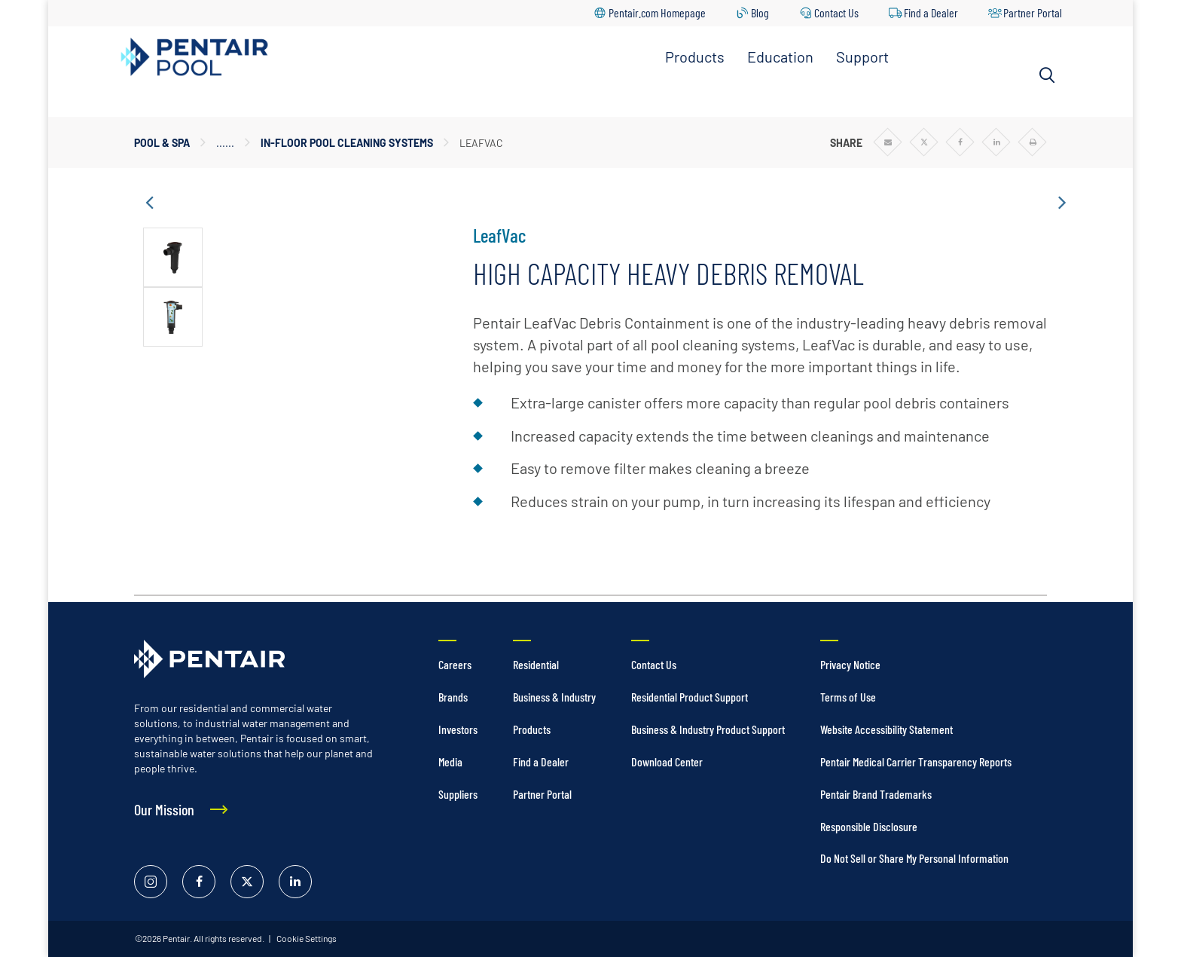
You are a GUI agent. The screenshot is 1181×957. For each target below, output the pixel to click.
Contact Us (836, 12)
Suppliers (458, 794)
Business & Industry (554, 696)
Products (695, 56)
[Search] (1046, 75)
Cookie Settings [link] (306, 938)
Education (780, 56)
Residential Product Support (689, 696)
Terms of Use (848, 696)
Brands (453, 696)
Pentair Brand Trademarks (876, 794)
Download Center (667, 761)
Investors (458, 729)
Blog (760, 12)
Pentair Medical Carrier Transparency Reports (916, 761)
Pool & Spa (162, 142)
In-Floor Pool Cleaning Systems (347, 142)
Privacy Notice (850, 664)
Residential (536, 664)
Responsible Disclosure (868, 826)
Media (450, 761)
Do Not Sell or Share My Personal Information (914, 858)
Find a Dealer (931, 12)
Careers (454, 664)
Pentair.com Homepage (657, 12)
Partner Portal (1032, 12)
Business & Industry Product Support (708, 729)
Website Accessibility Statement (886, 729)
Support (862, 56)
